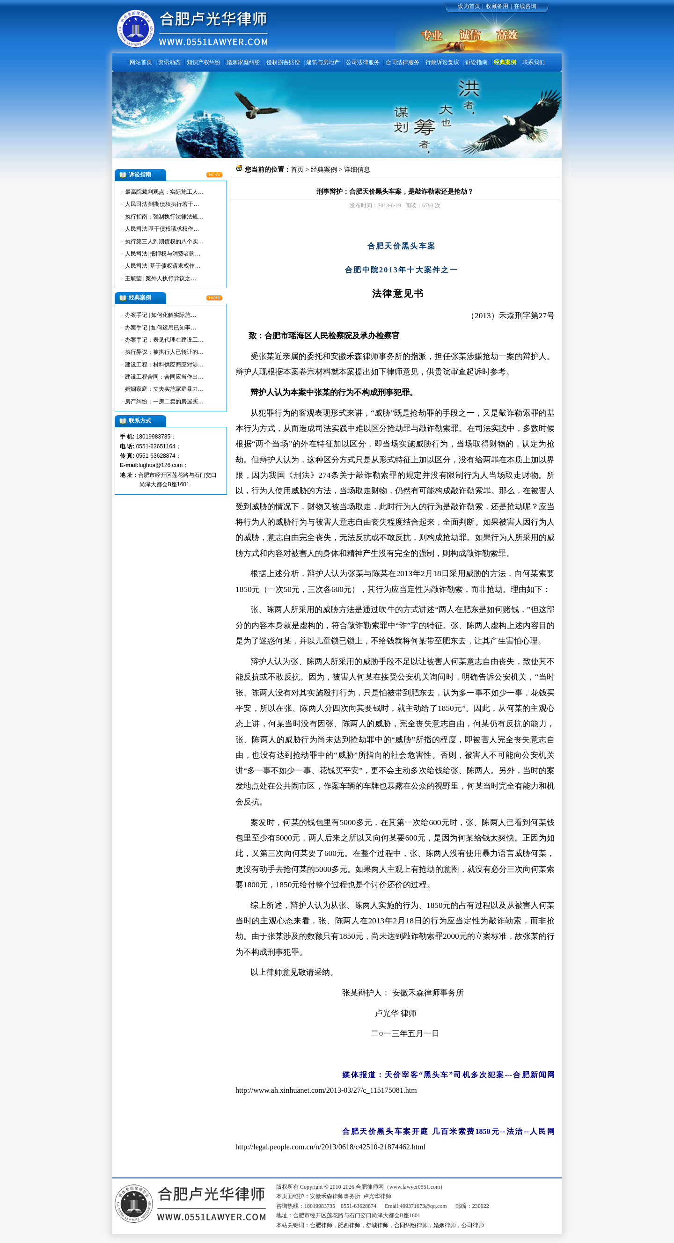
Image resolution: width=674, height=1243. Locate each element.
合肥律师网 (265, 225)
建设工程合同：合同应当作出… (164, 376)
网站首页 (141, 62)
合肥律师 (321, 1225)
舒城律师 (377, 1225)
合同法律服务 (402, 62)
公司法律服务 (363, 62)
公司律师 (473, 1225)
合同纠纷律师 (411, 1225)
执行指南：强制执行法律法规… (164, 216)
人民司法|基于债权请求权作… (162, 229)
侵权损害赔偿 (283, 62)
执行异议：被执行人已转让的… (164, 352)
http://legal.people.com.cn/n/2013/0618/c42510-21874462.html (330, 1147)
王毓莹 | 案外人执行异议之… (160, 278)
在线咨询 (525, 6)
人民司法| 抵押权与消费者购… (162, 253)
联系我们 (533, 62)
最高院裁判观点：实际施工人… (164, 192)
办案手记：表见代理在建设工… (164, 339)
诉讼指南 (476, 62)
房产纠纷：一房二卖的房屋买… (164, 401)
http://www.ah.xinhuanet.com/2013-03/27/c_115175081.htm (326, 1090)
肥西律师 (349, 1225)
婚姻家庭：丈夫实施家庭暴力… (164, 389)
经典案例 (505, 62)
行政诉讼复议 (442, 62)
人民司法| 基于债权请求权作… (162, 266)
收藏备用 (497, 6)
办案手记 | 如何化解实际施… (160, 315)
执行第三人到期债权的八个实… (164, 241)
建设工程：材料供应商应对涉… (164, 364)
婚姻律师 (444, 1225)
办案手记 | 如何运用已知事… (160, 327)
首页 (297, 169)
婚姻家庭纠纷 (243, 62)
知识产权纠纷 (203, 62)
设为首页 (469, 6)
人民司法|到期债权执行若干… (162, 204)
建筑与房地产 (323, 62)
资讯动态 (169, 62)
